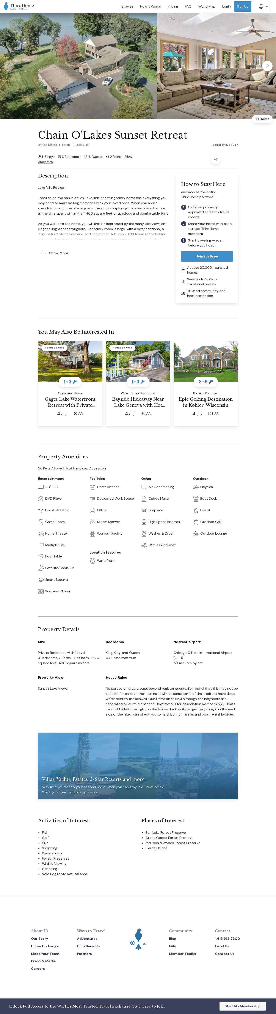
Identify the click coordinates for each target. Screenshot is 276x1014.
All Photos (262, 119)
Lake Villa (82, 145)
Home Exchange (45, 946)
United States (47, 145)
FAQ (172, 946)
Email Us (222, 946)
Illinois (66, 145)
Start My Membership (242, 1006)
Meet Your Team (45, 953)
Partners (84, 953)
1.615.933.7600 (227, 938)
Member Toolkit (182, 953)
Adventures (87, 938)
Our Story (39, 938)
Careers (38, 968)
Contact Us (225, 953)
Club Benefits (88, 946)
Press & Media (43, 961)
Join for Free (207, 256)
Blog (172, 938)
